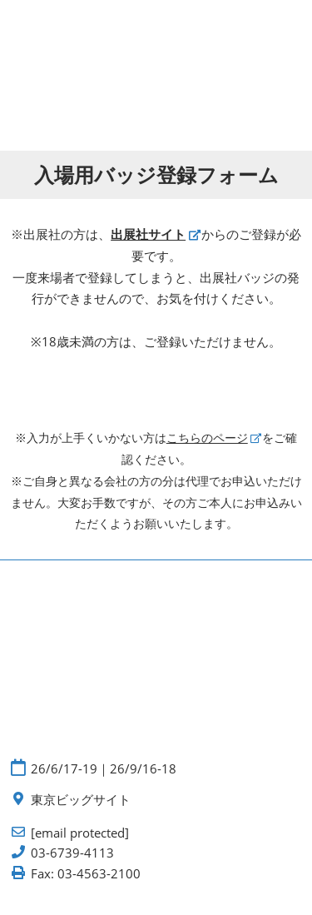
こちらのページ (207, 437)
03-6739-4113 (72, 853)
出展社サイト (148, 234)
